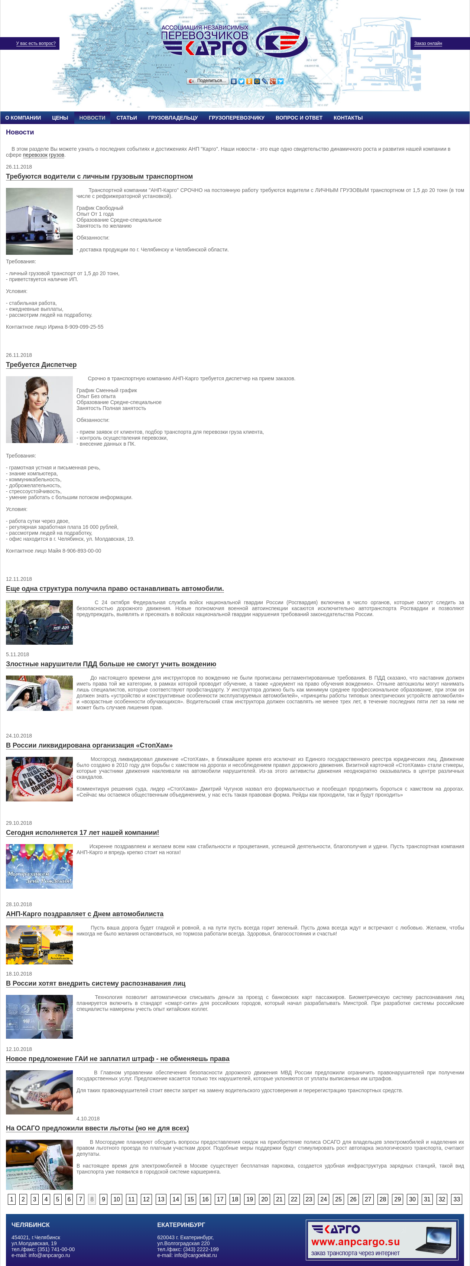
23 (309, 1199)
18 (235, 1199)
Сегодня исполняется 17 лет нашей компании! (82, 832)
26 (353, 1199)
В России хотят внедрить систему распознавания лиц (95, 983)
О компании (23, 118)
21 (279, 1199)
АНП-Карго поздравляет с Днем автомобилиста (84, 914)
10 (116, 1199)
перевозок (35, 155)
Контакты (348, 118)
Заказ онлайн (428, 43)
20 (264, 1199)
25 (338, 1199)
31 (427, 1199)
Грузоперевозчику (237, 118)
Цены (60, 118)
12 (146, 1199)
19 (249, 1199)
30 (412, 1199)
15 (190, 1199)
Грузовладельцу (173, 118)
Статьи (126, 118)
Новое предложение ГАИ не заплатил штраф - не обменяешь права (118, 1058)
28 (383, 1199)
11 (131, 1199)
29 (397, 1199)
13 (161, 1199)
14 (175, 1199)
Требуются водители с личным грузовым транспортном (99, 176)
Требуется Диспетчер (41, 364)
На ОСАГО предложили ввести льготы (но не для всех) (97, 1128)
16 (205, 1199)
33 (456, 1199)
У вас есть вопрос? (36, 43)
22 (294, 1199)
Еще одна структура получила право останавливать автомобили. (115, 588)
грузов (56, 155)
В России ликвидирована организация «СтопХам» (89, 745)
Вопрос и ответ (299, 118)
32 (442, 1199)
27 (368, 1199)
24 (323, 1199)
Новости (92, 118)
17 (220, 1199)
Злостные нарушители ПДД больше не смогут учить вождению (111, 664)
